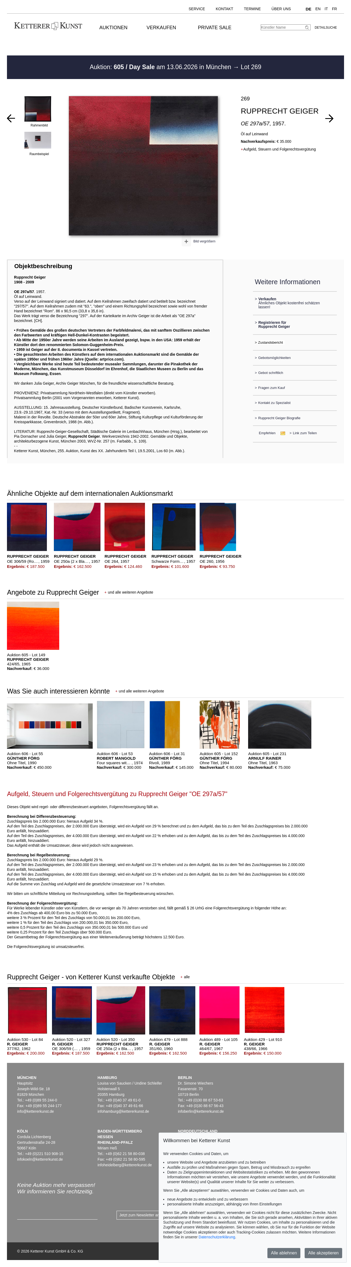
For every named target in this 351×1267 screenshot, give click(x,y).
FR (334, 9)
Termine (252, 9)
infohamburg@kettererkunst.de (123, 1111)
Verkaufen (161, 27)
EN (317, 9)
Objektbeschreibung (43, 266)
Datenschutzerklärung (217, 1237)
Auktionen (113, 27)
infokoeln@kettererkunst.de (40, 1159)
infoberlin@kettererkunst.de (201, 1111)
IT (326, 9)
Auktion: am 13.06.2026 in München (161, 66)
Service (197, 9)
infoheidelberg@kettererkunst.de (125, 1165)
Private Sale (214, 27)
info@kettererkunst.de (35, 1111)
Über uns (281, 9)
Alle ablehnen (284, 1253)
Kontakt (224, 9)
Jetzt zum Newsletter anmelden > (147, 1215)
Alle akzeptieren (323, 1253)
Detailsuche (326, 27)
